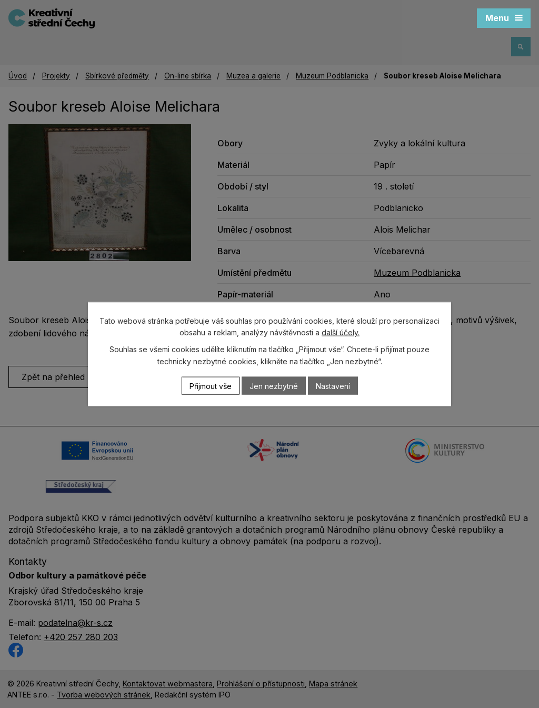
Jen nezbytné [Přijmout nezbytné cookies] (273, 385)
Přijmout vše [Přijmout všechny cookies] (210, 385)
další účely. (341, 332)
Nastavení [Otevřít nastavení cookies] (333, 385)
